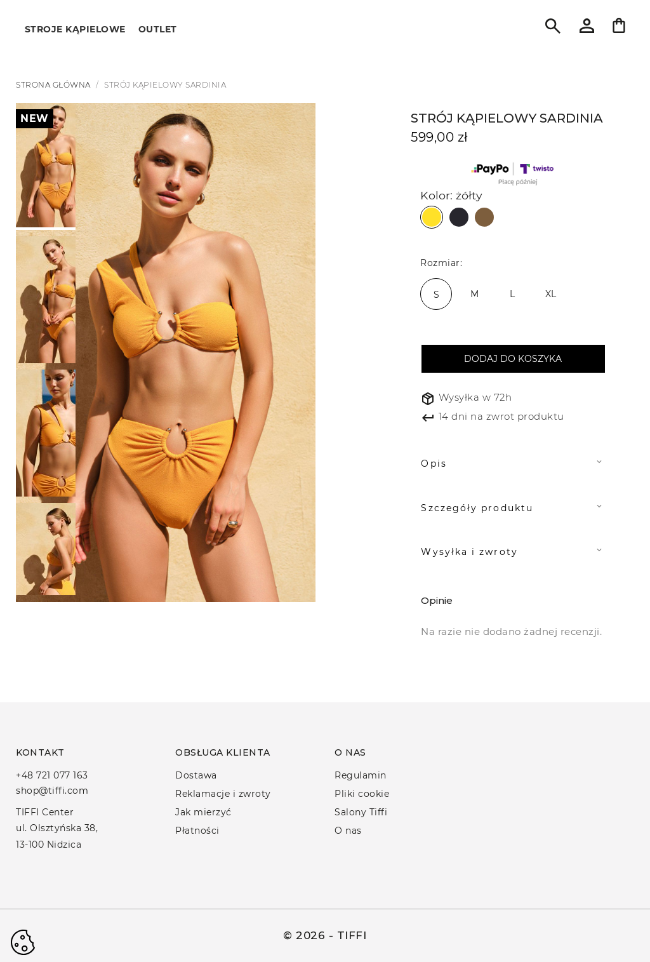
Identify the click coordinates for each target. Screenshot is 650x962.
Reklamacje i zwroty (223, 793)
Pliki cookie (362, 793)
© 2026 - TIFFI (324, 935)
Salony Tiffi (361, 812)
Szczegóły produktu (477, 508)
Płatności (197, 830)
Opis (433, 463)
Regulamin (361, 775)
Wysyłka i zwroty (469, 552)
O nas (348, 830)
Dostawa (196, 775)
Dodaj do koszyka (513, 358)
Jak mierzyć (203, 812)
